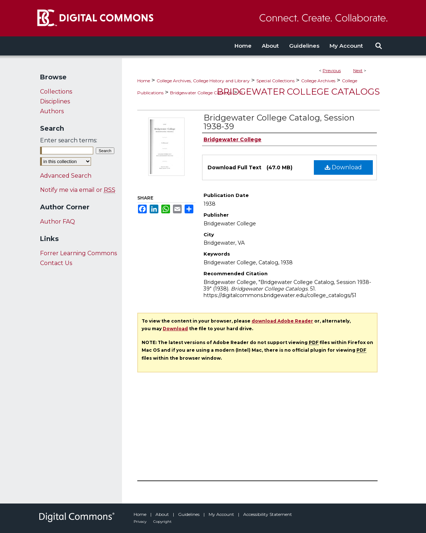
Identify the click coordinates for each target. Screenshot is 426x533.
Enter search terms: (68, 140)
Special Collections (275, 80)
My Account (222, 514)
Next (358, 70)
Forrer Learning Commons (78, 253)
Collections (56, 91)
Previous (332, 70)
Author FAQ (57, 221)
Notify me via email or (77, 189)
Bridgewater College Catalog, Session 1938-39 (279, 122)
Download (343, 167)
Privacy (140, 521)
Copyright (162, 521)
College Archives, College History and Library (203, 80)
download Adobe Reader (282, 321)
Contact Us (56, 263)
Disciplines (55, 101)
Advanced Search (65, 175)
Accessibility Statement (267, 514)
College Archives (318, 80)
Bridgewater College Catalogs (201, 92)
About (162, 514)
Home (143, 80)
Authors (52, 111)
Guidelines (189, 514)
